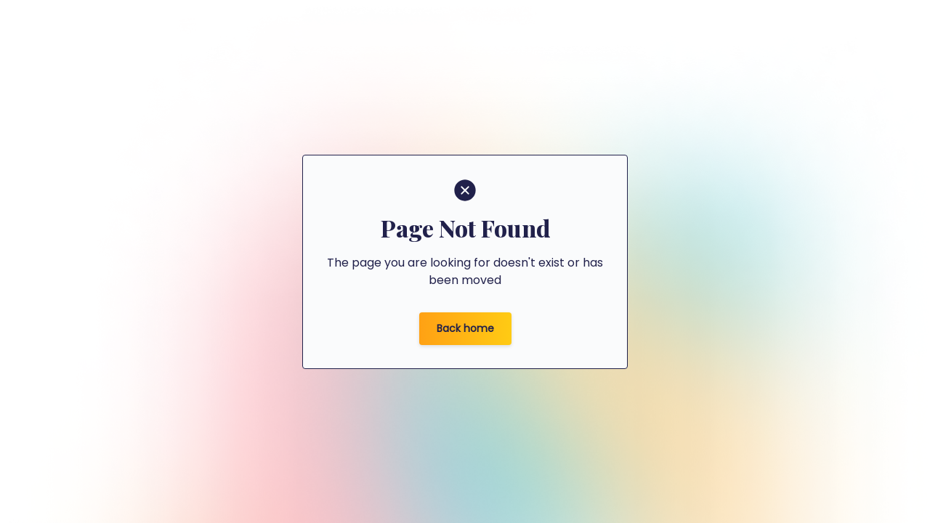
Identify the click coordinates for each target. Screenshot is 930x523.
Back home (465, 328)
